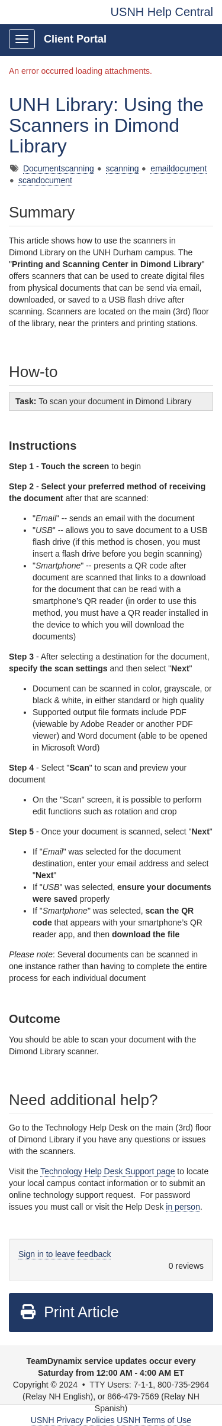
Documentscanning (58, 168)
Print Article (69, 1312)
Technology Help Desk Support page (107, 1171)
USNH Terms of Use (154, 1420)
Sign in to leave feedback (64, 1254)
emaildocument (178, 168)
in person (183, 1206)
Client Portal (75, 39)
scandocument (45, 180)
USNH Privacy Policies (73, 1420)
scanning (122, 168)
